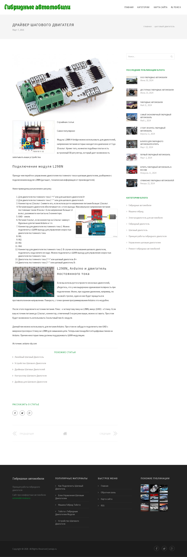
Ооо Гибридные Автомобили (153, 77)
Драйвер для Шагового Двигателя (31, 381)
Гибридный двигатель (139, 223)
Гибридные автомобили (140, 205)
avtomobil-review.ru (21, 498)
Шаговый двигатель (165, 26)
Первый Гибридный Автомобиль (155, 154)
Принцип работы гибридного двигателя (148, 236)
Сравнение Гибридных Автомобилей (157, 180)
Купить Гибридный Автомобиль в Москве (155, 168)
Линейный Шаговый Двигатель (29, 357)
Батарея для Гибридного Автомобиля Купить (151, 143)
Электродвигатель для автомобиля (146, 217)
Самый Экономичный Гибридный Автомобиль (155, 116)
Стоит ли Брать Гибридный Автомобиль (152, 129)
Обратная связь (108, 492)
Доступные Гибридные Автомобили (157, 90)
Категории (143, 7)
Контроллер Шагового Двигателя (31, 375)
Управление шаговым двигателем (145, 242)
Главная (129, 7)
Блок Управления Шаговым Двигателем (69, 497)
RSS (102, 505)
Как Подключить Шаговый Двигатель (69, 487)
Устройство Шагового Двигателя (30, 363)
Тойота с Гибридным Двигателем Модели (66, 513)
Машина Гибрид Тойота (69, 504)
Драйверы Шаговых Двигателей (30, 369)
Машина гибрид (136, 211)
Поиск (176, 7)
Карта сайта (160, 7)
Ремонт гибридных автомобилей (144, 248)
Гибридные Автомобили (151, 102)
